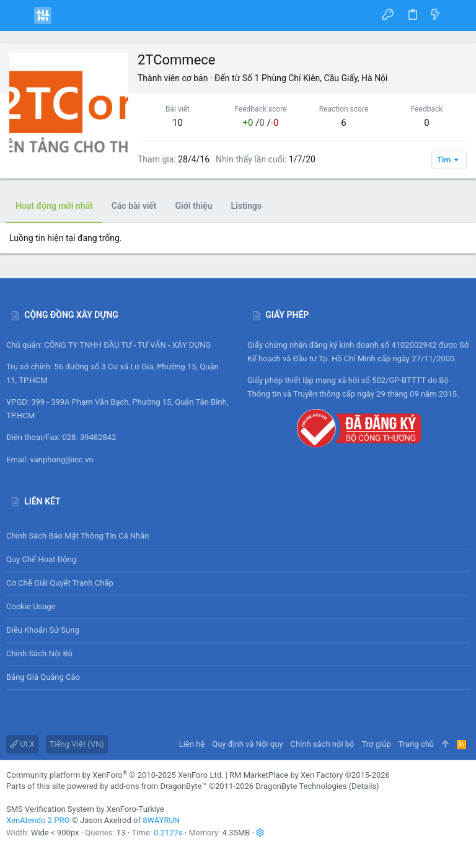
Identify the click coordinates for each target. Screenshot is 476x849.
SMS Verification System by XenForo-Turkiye (85, 809)
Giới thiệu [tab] (194, 206)
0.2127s (168, 832)
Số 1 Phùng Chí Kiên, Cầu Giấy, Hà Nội (315, 78)
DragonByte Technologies (300, 786)
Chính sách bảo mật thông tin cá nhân (238, 535)
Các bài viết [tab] (134, 206)
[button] (18, 15)
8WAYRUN (161, 820)
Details (363, 786)
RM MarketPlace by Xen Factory (309, 775)
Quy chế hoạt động (238, 559)
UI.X (22, 744)
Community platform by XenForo (114, 775)
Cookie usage (31, 606)
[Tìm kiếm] (458, 15)
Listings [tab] (246, 206)
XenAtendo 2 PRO (37, 820)
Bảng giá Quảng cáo (43, 677)
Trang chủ (416, 744)
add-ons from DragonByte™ (158, 786)
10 (177, 122)
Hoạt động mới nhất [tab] (54, 206)
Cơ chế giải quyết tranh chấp (59, 582)
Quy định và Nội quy (247, 744)
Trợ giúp (376, 744)
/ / (261, 122)
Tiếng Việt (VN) (77, 744)
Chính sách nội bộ (39, 653)
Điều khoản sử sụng (42, 630)
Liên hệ (192, 744)
